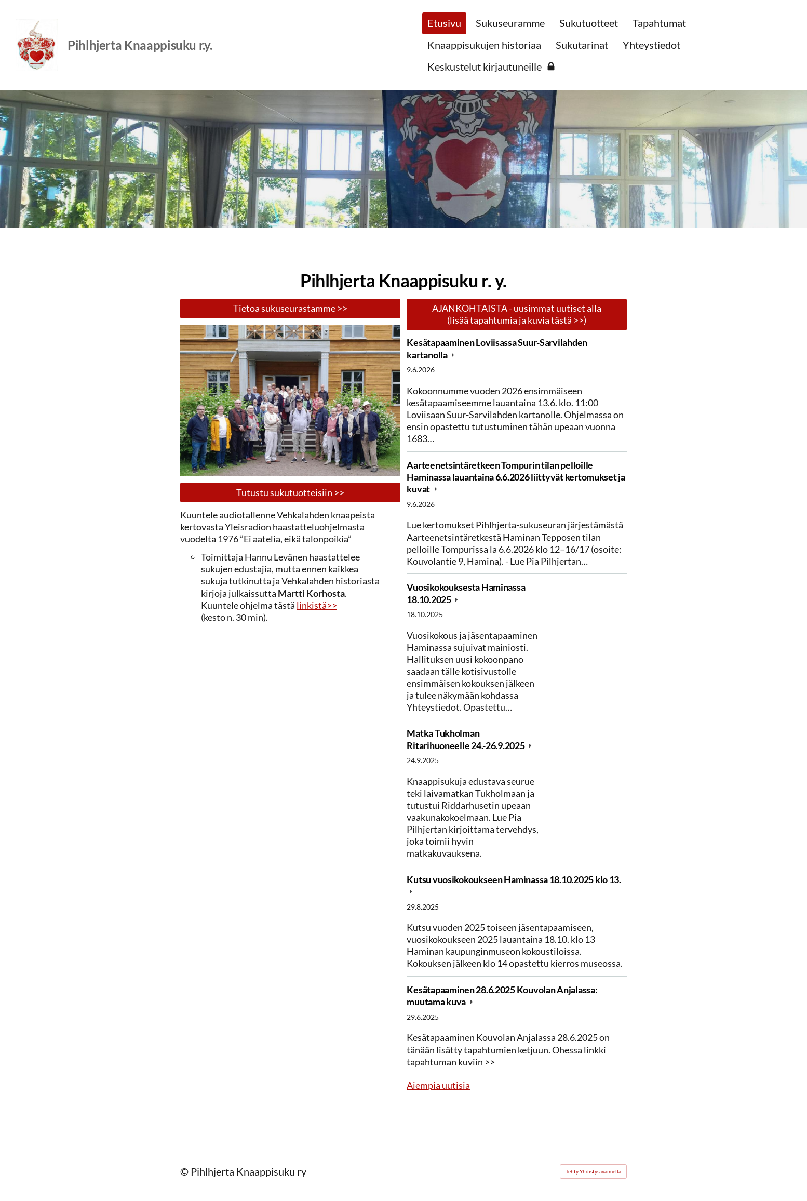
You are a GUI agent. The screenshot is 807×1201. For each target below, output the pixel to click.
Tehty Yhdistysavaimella (593, 1171)
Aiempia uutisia (438, 1085)
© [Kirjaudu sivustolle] (185, 1171)
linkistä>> (317, 605)
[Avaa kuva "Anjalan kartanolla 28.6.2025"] (290, 400)
